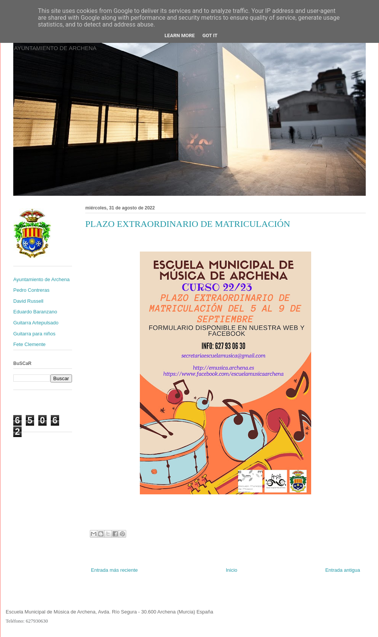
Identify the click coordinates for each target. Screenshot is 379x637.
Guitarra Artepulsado (35, 323)
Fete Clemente (29, 344)
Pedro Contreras (31, 290)
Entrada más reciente (114, 570)
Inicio (231, 570)
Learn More (179, 35)
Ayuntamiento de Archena (41, 279)
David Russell (28, 301)
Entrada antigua (342, 570)
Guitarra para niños (34, 334)
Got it (210, 35)
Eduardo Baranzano (35, 312)
